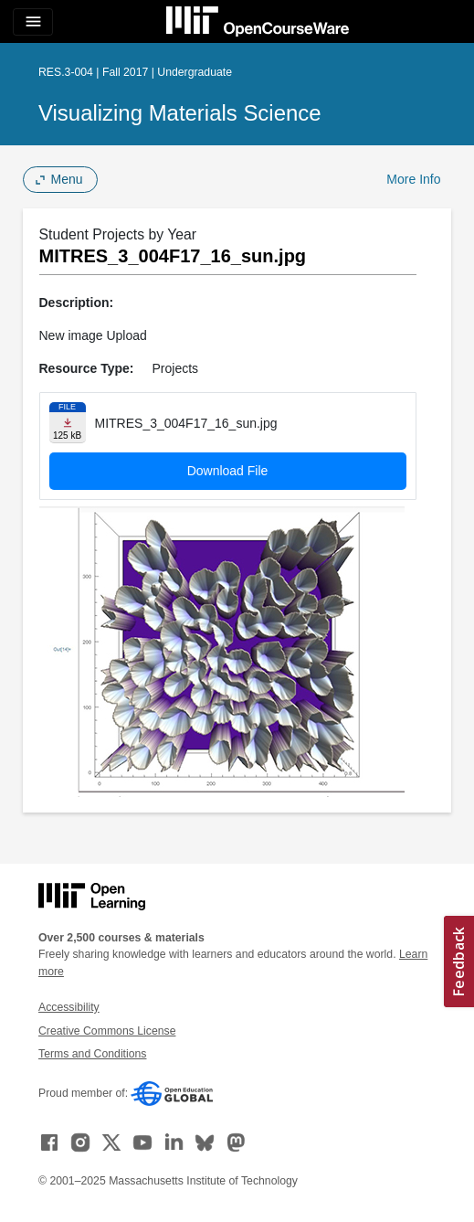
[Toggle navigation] (33, 22)
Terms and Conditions (92, 1053)
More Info (413, 179)
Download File (228, 470)
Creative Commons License (106, 1031)
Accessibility (69, 1007)
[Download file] (67, 422)
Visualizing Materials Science (179, 113)
